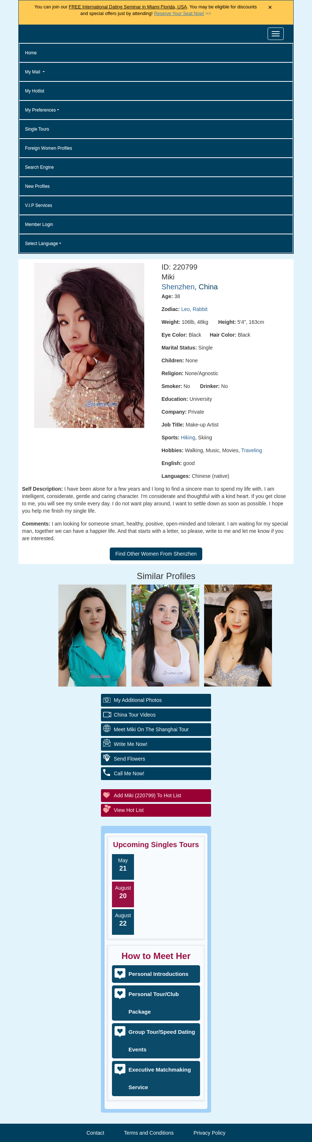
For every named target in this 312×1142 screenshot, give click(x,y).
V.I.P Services (38, 205)
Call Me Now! (129, 773)
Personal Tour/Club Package (153, 1003)
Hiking (188, 437)
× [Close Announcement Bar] (270, 7)
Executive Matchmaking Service (159, 1078)
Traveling (251, 450)
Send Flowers (129, 759)
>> (182, 13)
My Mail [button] (33, 71)
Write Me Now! (131, 744)
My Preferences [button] (40, 110)
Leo (185, 309)
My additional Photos (138, 700)
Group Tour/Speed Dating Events (161, 1041)
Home (31, 52)
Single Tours (37, 129)
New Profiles (37, 186)
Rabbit (200, 309)
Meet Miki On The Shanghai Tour (151, 729)
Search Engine (39, 167)
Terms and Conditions (149, 1133)
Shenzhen (178, 287)
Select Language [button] (41, 243)
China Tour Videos (135, 715)
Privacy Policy (209, 1133)
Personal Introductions (158, 974)
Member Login (39, 224)
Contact (95, 1133)
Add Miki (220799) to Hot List (147, 795)
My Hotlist (34, 91)
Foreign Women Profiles (48, 148)
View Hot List (129, 810)
